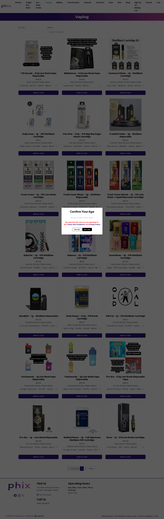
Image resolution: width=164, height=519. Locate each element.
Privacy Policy (94, 224)
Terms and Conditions (76, 224)
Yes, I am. (87, 229)
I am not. (77, 229)
